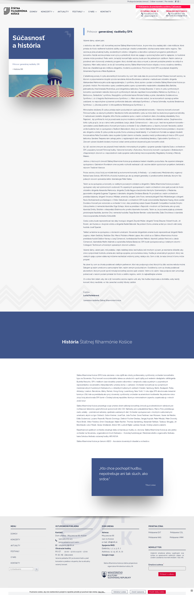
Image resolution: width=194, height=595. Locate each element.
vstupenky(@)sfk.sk (151, 16)
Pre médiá (169, 2)
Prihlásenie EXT (155, 532)
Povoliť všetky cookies (156, 592)
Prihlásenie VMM (176, 537)
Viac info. (180, 557)
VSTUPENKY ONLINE (149, 11)
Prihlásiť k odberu (167, 574)
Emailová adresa (156, 565)
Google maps (108, 555)
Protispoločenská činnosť (137, 2)
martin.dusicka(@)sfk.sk (177, 16)
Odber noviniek (156, 2)
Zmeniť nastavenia (138, 592)
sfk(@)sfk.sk (112, 542)
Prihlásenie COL (176, 532)
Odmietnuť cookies (119, 592)
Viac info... (101, 592)
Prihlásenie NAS (155, 537)
